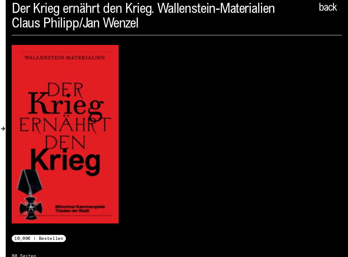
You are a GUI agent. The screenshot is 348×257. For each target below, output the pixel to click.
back (328, 8)
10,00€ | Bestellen (38, 238)
